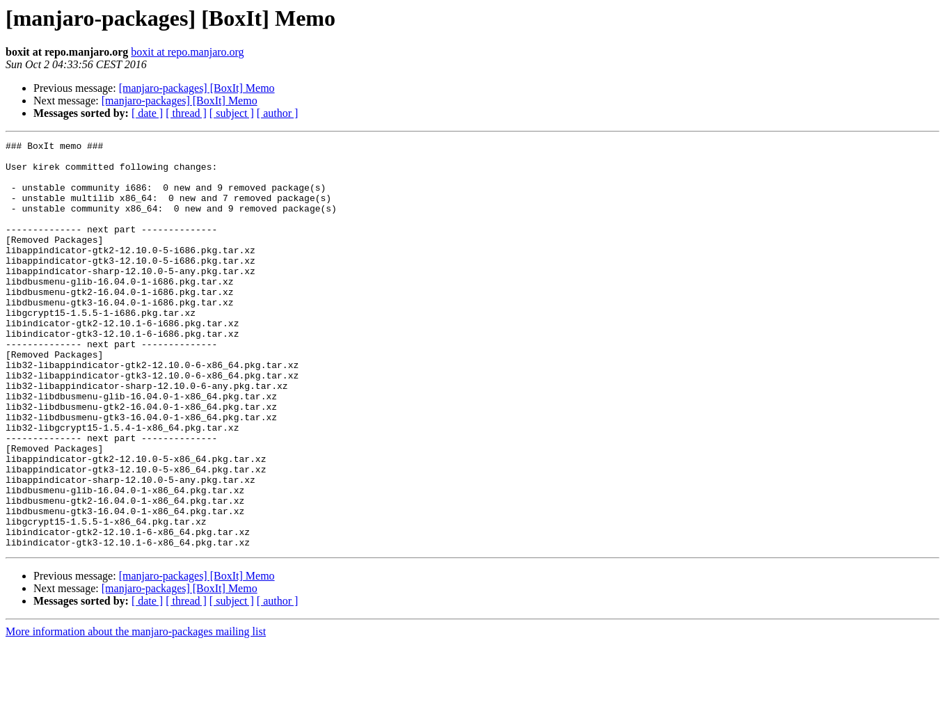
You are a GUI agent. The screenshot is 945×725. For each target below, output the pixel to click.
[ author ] (278, 113)
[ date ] (147, 113)
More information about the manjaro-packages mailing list (136, 713)
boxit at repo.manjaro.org (187, 52)
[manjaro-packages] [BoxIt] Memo (197, 88)
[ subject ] (231, 113)
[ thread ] (186, 113)
